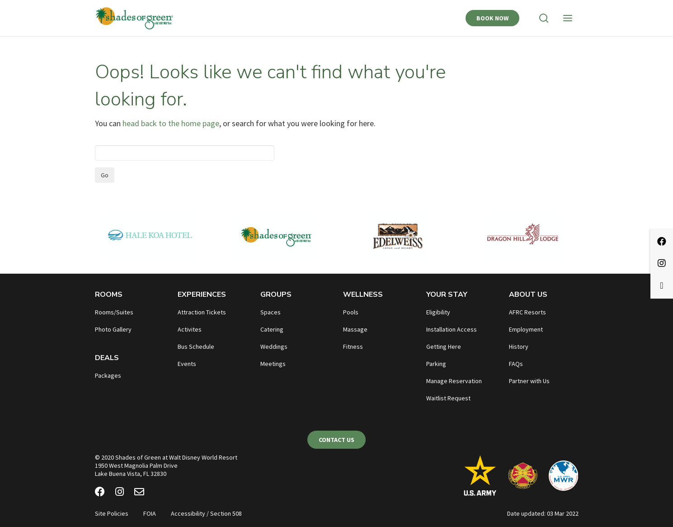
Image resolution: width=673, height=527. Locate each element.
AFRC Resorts (527, 312)
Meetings (273, 364)
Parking (436, 364)
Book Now (492, 18)
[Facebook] (100, 493)
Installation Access (451, 329)
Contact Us (336, 440)
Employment (526, 329)
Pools (350, 312)
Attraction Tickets (202, 312)
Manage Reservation (454, 381)
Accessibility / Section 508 (206, 513)
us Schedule (197, 346)
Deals (107, 358)
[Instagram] (119, 493)
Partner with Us (529, 381)
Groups (276, 294)
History (518, 346)
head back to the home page (170, 123)
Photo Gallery (113, 329)
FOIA (149, 513)
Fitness (353, 346)
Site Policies (111, 513)
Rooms (108, 294)
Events (187, 364)
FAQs (516, 364)
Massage (355, 329)
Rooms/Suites (114, 312)
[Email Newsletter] (139, 493)
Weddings (273, 346)
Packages (108, 375)
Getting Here (443, 346)
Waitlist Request (448, 398)
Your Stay (446, 294)
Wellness (363, 294)
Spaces (270, 312)
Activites (190, 329)
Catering (271, 329)
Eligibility (438, 312)
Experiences (202, 294)
